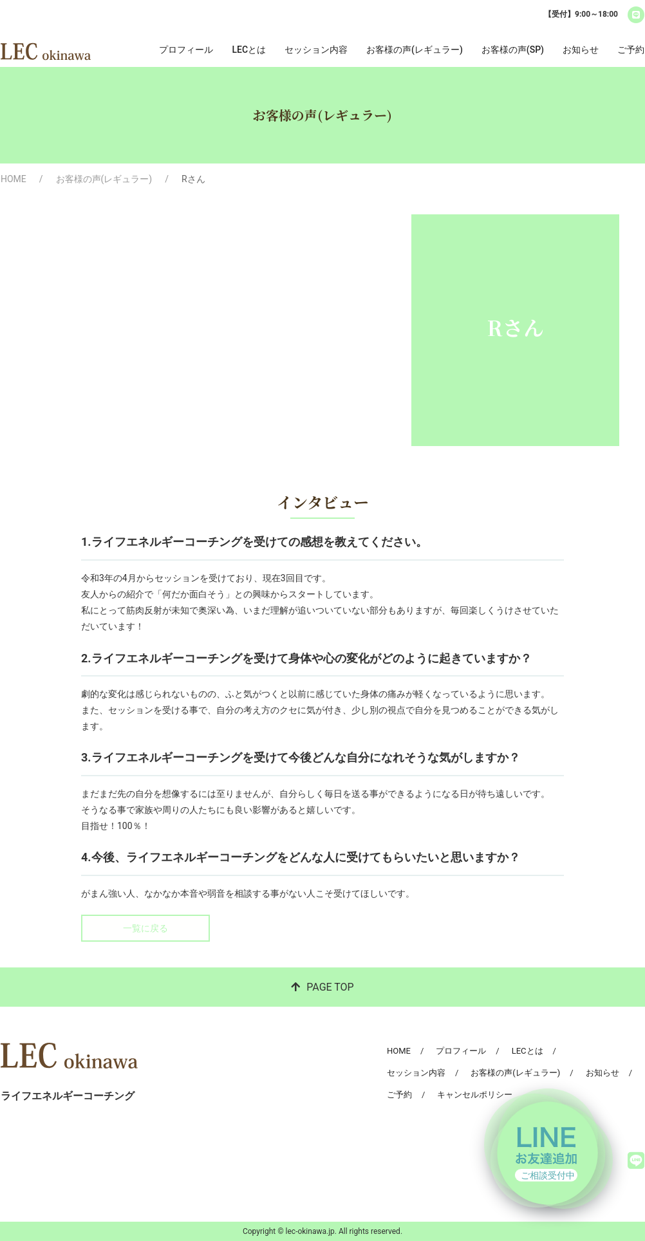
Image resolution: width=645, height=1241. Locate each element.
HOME (13, 179)
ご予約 (630, 49)
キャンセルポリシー (474, 1094)
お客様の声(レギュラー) (414, 49)
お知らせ (581, 49)
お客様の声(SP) (512, 49)
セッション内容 (316, 49)
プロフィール (186, 49)
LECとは (249, 49)
